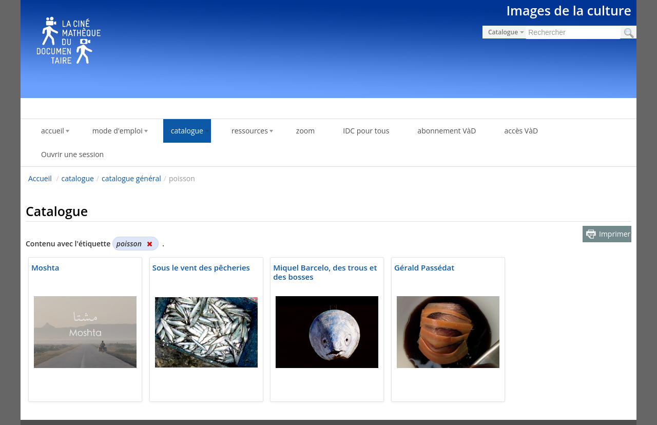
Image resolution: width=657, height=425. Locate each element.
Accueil (40, 178)
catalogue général (131, 178)
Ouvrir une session (72, 154)
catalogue (78, 178)
